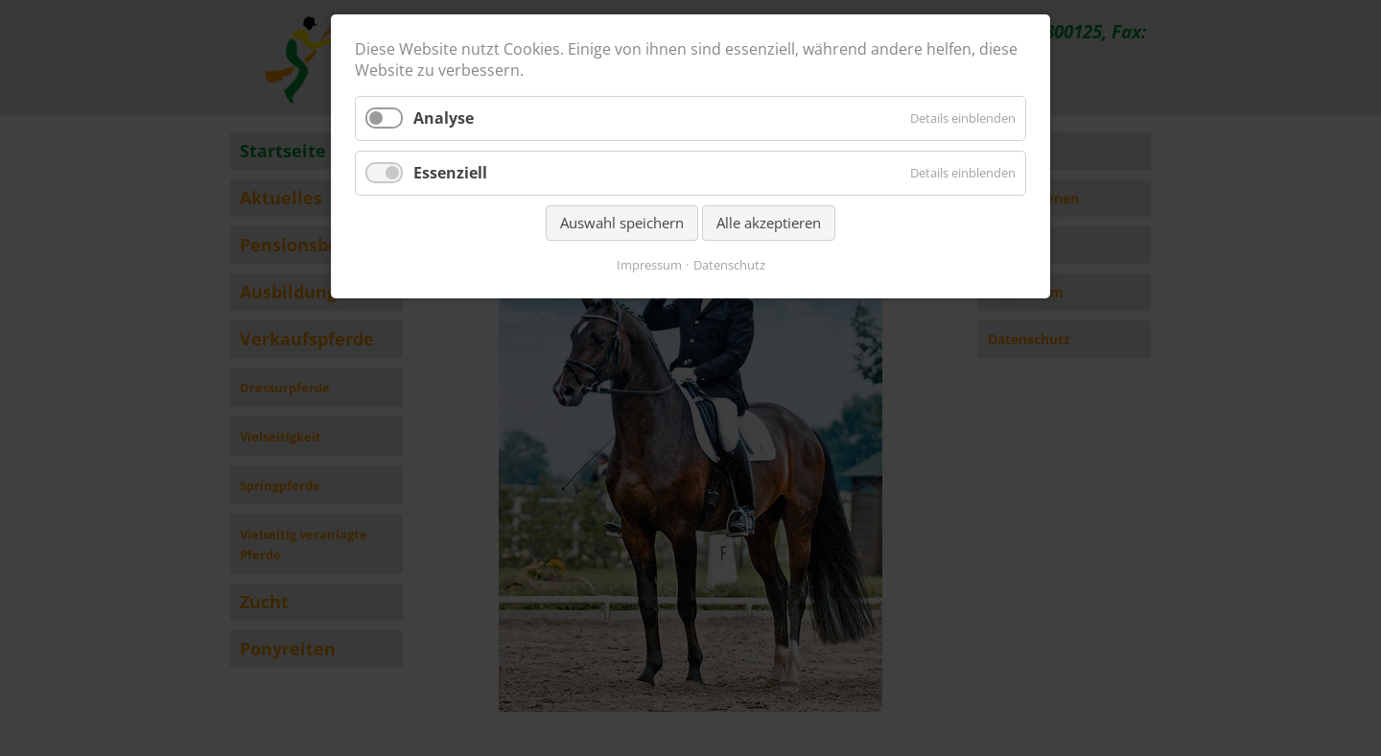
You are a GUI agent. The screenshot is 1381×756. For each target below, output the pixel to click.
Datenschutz (729, 264)
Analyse (443, 118)
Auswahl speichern (622, 222)
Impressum (649, 264)
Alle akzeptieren (768, 222)
